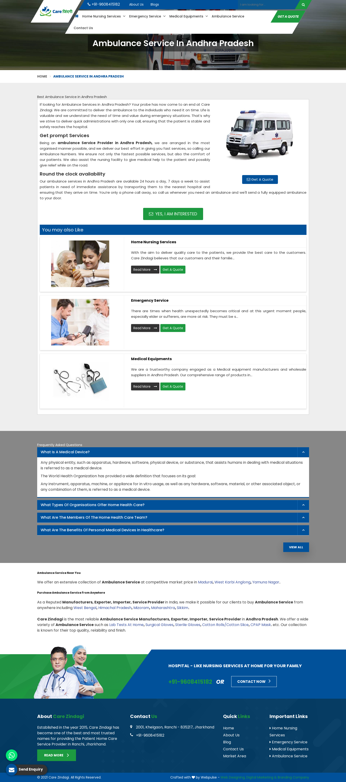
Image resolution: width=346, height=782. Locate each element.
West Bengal (84, 607)
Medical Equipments (188, 16)
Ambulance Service (227, 16)
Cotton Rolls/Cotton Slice (225, 624)
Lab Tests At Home (126, 624)
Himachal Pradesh (115, 607)
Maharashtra (163, 607)
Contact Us (83, 28)
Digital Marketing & (261, 777)
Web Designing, (233, 777)
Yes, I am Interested (173, 214)
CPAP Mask (260, 624)
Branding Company (293, 777)
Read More (145, 269)
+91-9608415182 (104, 4)
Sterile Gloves (187, 624)
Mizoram (141, 607)
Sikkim (182, 607)
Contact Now (254, 681)
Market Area (234, 756)
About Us (136, 4)
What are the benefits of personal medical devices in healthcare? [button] (102, 530)
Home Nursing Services (103, 16)
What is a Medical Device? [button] (65, 452)
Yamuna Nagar (265, 582)
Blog (227, 742)
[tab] (173, 452)
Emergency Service (147, 16)
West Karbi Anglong (232, 582)
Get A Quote (288, 16)
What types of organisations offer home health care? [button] (93, 505)
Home (42, 76)
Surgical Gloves (159, 624)
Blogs (155, 4)
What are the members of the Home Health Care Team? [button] (94, 517)
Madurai (205, 582)
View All (296, 547)
